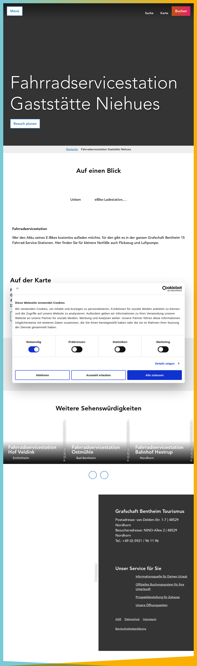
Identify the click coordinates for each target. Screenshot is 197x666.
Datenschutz (132, 619)
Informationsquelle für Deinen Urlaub (161, 576)
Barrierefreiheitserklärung (130, 628)
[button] (25, 123)
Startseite (72, 149)
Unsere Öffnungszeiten (151, 605)
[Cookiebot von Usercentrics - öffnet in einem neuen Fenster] (165, 289)
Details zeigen (164, 363)
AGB (118, 619)
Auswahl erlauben (98, 375)
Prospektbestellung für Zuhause (158, 597)
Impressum (149, 619)
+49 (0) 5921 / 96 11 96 (140, 540)
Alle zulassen (154, 375)
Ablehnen (42, 375)
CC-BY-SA (64, 453)
